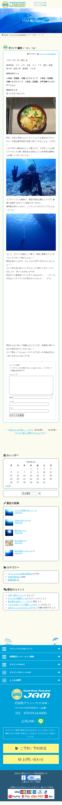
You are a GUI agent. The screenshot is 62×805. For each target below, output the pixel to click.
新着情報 (12, 583)
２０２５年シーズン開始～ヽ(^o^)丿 (23, 608)
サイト (11, 412)
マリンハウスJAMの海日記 (47, 54)
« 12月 (8, 489)
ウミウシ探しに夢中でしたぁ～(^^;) (30, 437)
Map (42, 711)
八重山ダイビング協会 (31, 785)
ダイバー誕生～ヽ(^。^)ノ (22, 48)
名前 (10, 401)
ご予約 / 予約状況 (33, 752)
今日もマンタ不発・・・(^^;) (20, 434)
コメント (13, 374)
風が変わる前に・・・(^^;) (19, 605)
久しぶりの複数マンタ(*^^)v (20, 602)
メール (11, 405)
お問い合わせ (33, 763)
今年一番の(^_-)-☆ (16, 599)
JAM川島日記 (14, 580)
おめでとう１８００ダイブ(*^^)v (21, 611)
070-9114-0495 (40, 3)
